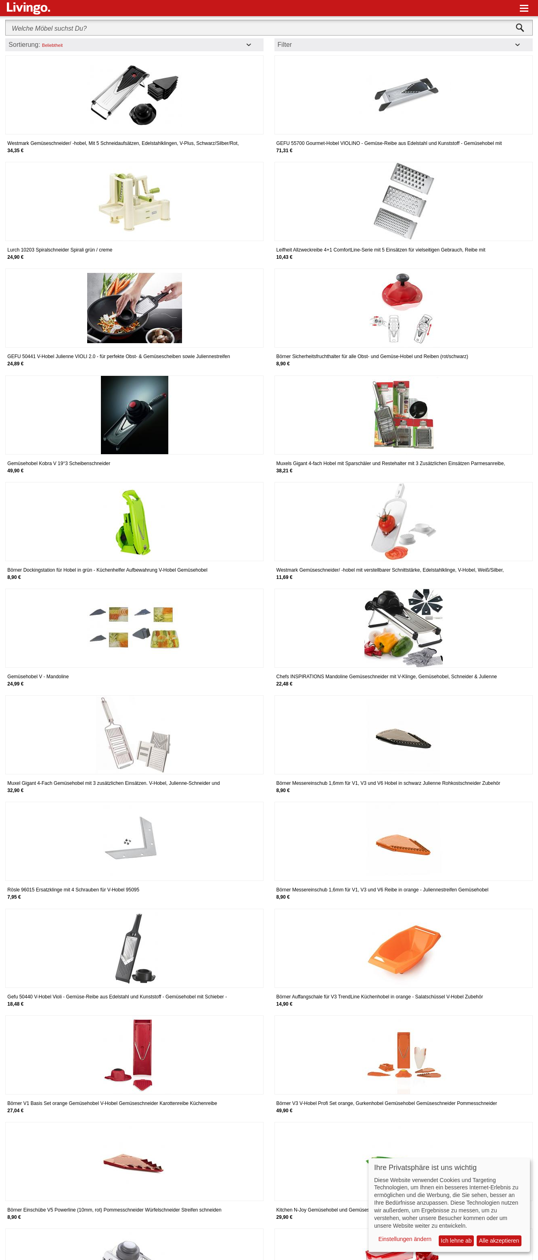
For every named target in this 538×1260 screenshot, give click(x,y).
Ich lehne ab (456, 1240)
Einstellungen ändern (405, 1239)
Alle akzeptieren (499, 1240)
